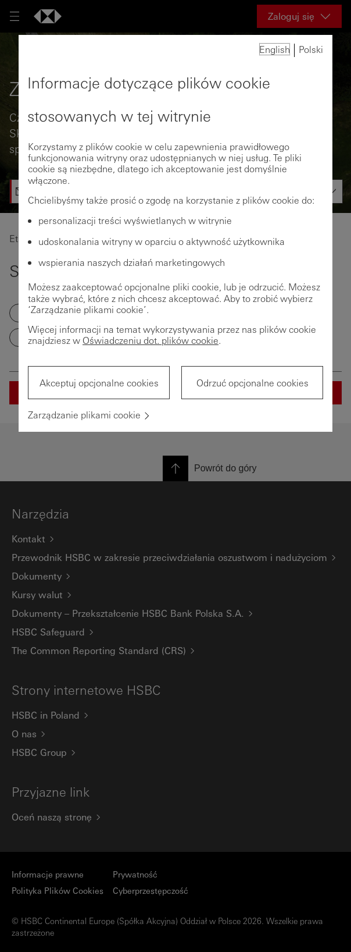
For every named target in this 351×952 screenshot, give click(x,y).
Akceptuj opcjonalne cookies (99, 382)
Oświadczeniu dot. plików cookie (151, 340)
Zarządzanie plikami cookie (84, 414)
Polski (311, 49)
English (274, 49)
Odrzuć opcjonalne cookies (252, 382)
